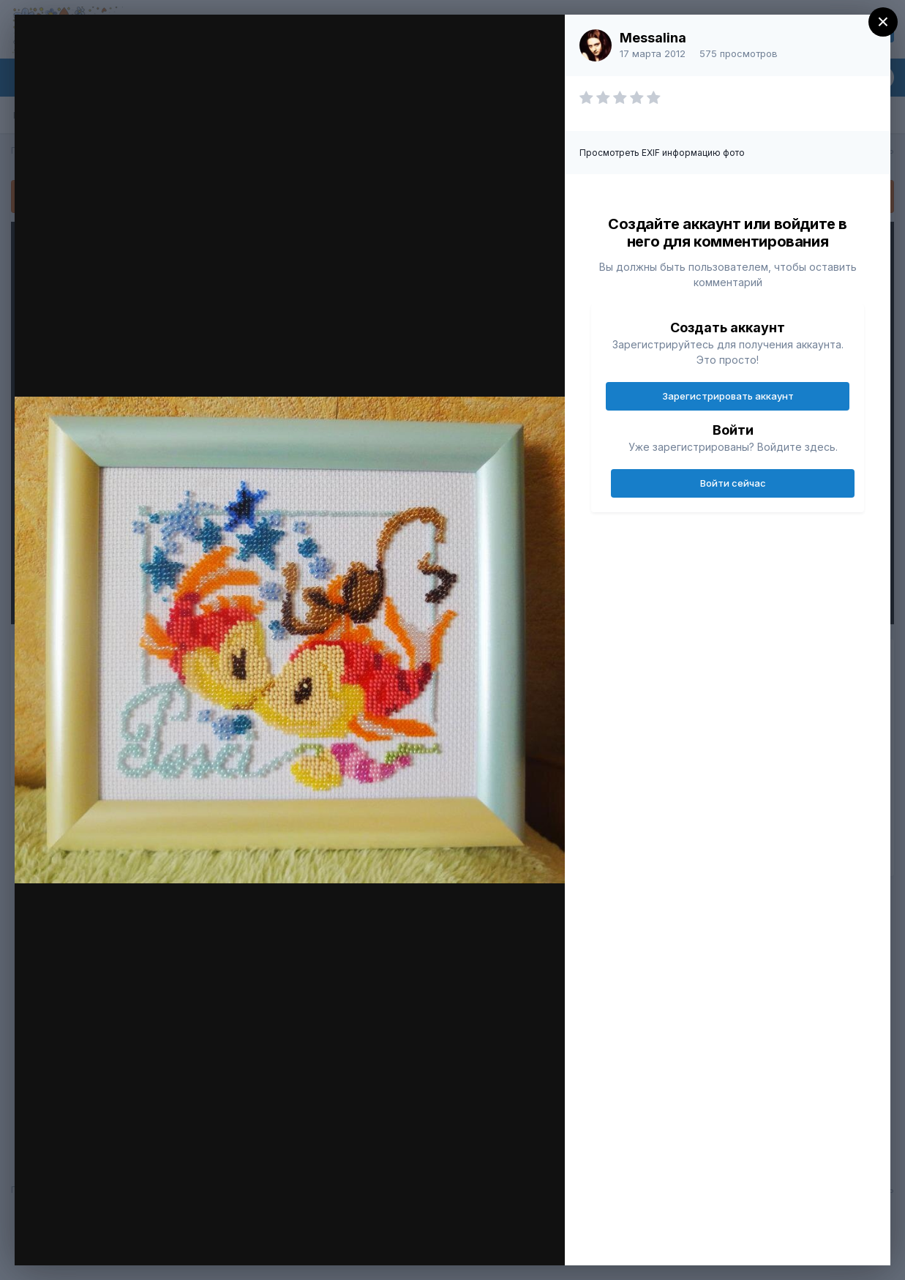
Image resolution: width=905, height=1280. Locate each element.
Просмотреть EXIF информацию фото (662, 152)
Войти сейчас (733, 483)
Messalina (653, 37)
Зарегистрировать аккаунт (728, 396)
